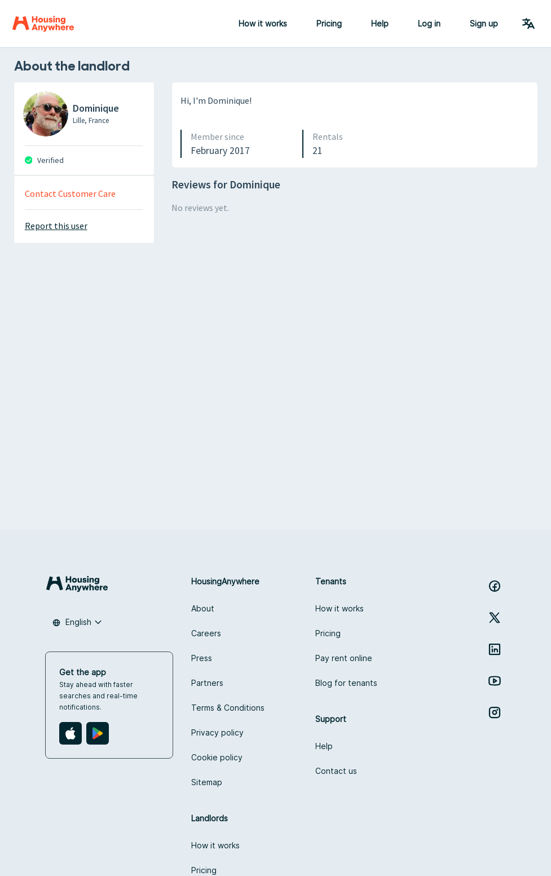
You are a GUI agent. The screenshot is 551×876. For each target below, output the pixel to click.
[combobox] (77, 622)
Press (201, 658)
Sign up (484, 23)
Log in (429, 23)
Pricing (329, 23)
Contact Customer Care (70, 193)
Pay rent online (343, 658)
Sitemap (206, 782)
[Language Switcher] (528, 23)
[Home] (43, 24)
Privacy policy (217, 732)
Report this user (56, 225)
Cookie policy (217, 757)
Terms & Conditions (228, 707)
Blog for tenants (346, 683)
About (202, 608)
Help (380, 23)
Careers (206, 633)
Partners (207, 683)
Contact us (336, 771)
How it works (263, 23)
